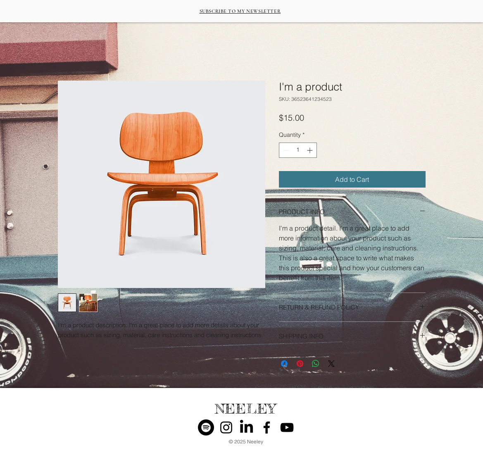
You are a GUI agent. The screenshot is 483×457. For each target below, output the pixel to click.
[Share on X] (331, 364)
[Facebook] (267, 427)
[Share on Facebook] (284, 364)
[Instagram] (226, 427)
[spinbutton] (297, 150)
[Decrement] (285, 150)
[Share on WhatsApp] (316, 364)
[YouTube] (287, 427)
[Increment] (310, 150)
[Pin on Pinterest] (300, 364)
